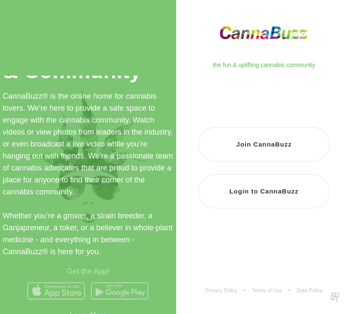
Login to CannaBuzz (264, 191)
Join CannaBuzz (264, 144)
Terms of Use (267, 290)
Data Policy (310, 290)
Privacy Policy (222, 290)
